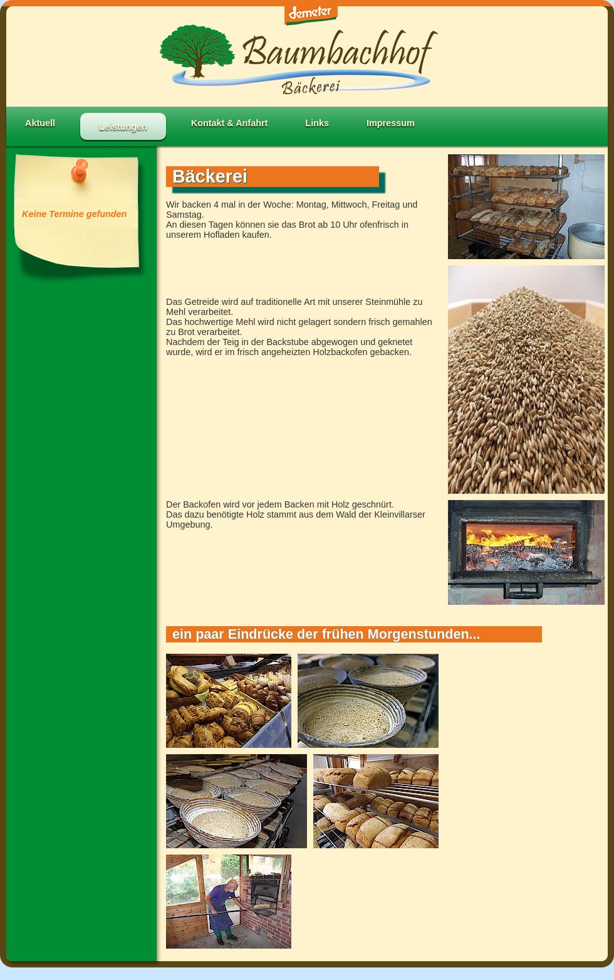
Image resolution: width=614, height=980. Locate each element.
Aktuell (40, 123)
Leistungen (123, 127)
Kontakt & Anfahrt (229, 123)
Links (317, 123)
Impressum (391, 123)
